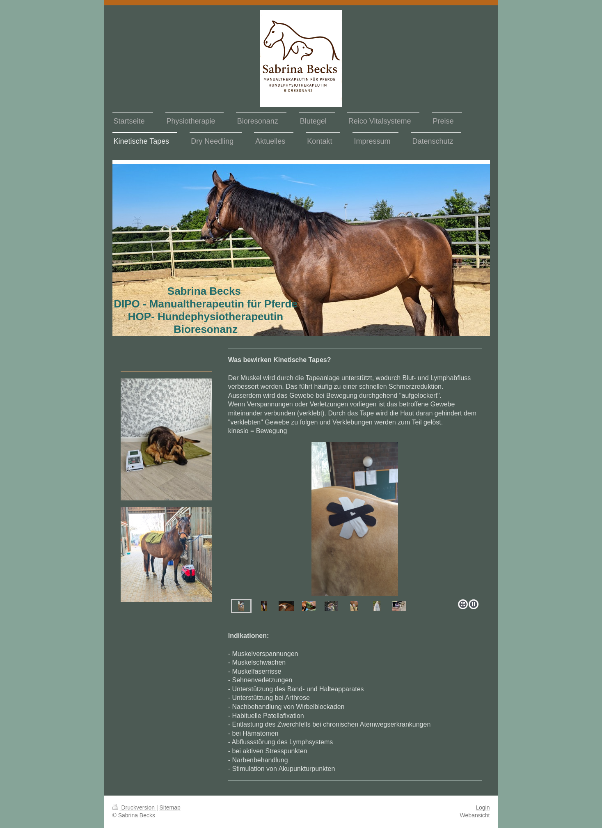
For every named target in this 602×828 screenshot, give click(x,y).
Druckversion (134, 807)
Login (483, 807)
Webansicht (475, 815)
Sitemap (170, 807)
